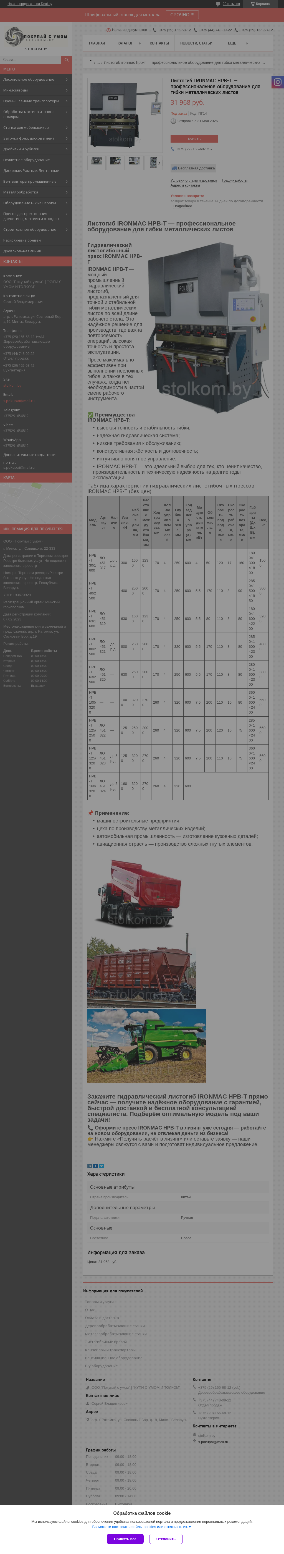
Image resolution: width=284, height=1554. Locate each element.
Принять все (125, 1539)
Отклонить (166, 1539)
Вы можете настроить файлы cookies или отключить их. (140, 1527)
